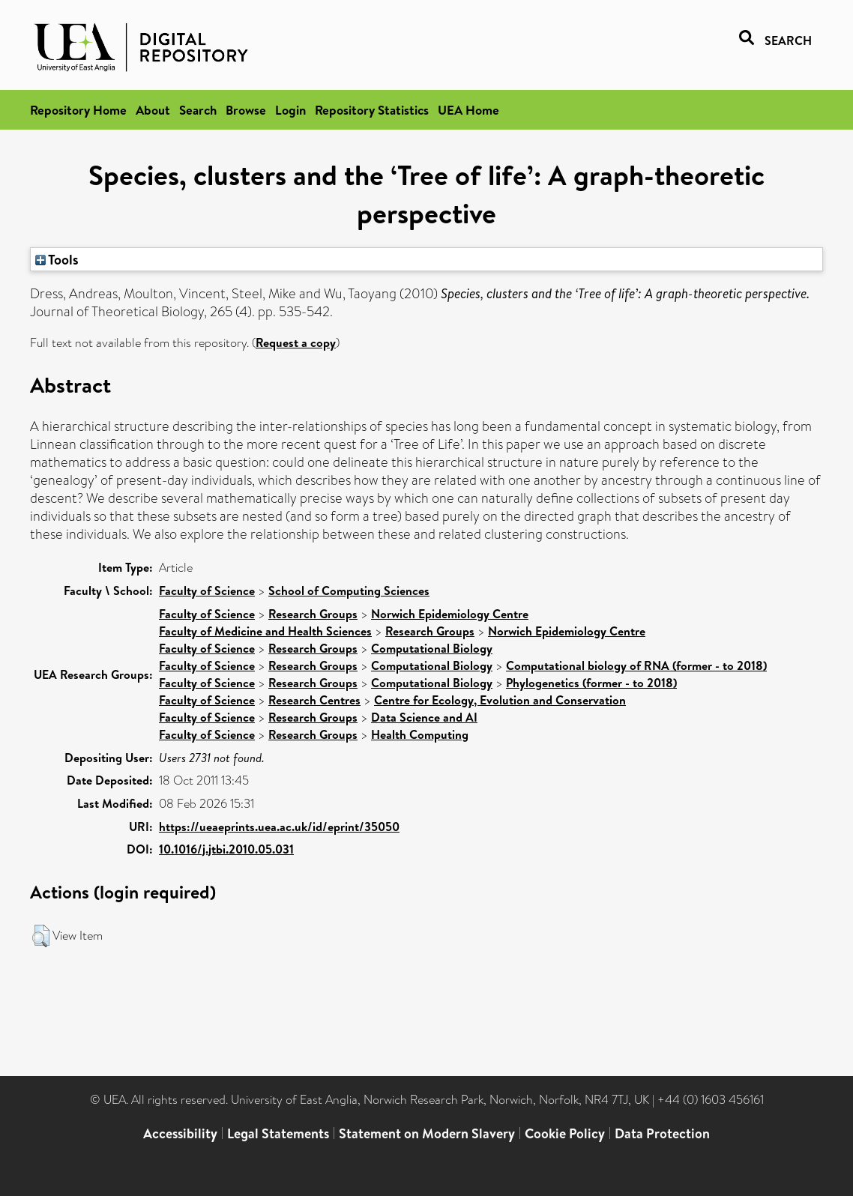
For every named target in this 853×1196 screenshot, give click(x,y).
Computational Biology (431, 648)
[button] (40, 936)
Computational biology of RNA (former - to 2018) (636, 665)
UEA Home (468, 109)
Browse (246, 109)
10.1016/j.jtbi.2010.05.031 (226, 849)
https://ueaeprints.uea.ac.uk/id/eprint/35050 (279, 826)
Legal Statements (278, 1133)
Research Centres (314, 700)
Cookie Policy (565, 1133)
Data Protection (662, 1133)
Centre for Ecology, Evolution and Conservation (500, 700)
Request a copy (296, 342)
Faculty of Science (207, 590)
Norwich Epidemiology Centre (449, 613)
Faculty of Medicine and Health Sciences (265, 631)
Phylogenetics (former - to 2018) (591, 682)
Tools (57, 259)
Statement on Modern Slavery (427, 1133)
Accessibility (180, 1133)
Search (198, 109)
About (153, 109)
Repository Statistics (372, 109)
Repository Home (78, 109)
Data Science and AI (424, 717)
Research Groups (313, 613)
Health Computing (419, 734)
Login (290, 109)
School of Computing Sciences (348, 590)
